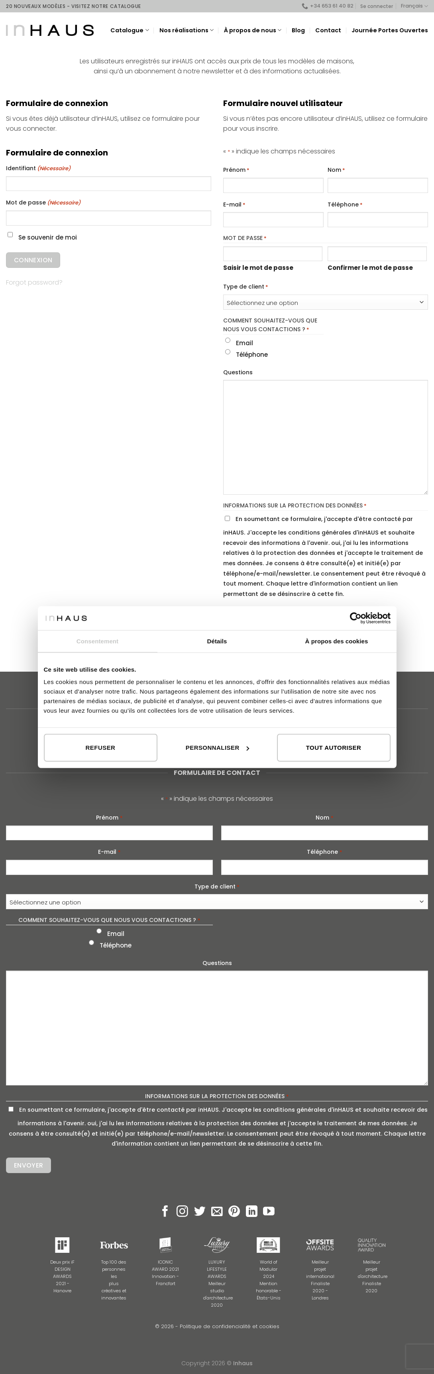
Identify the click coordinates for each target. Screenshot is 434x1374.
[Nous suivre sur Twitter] (200, 1212)
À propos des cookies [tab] (336, 640)
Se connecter (376, 6)
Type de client (245, 287)
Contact (328, 30)
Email (244, 343)
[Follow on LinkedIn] (251, 1212)
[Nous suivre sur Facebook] (165, 1212)
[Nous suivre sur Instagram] (182, 1212)
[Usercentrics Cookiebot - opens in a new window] (356, 618)
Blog (298, 30)
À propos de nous (252, 30)
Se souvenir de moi (47, 237)
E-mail (234, 204)
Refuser (101, 747)
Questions (238, 372)
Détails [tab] (217, 640)
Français (414, 6)
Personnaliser (217, 747)
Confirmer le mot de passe (370, 267)
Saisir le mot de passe (258, 267)
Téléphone (345, 204)
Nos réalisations (186, 30)
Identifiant (38, 168)
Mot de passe (43, 203)
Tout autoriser (333, 747)
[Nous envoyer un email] (217, 1212)
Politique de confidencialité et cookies (229, 1326)
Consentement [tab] (97, 640)
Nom (336, 170)
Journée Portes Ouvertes (390, 30)
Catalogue (129, 30)
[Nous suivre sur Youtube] (269, 1212)
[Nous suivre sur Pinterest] (234, 1212)
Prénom (236, 170)
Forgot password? (34, 282)
